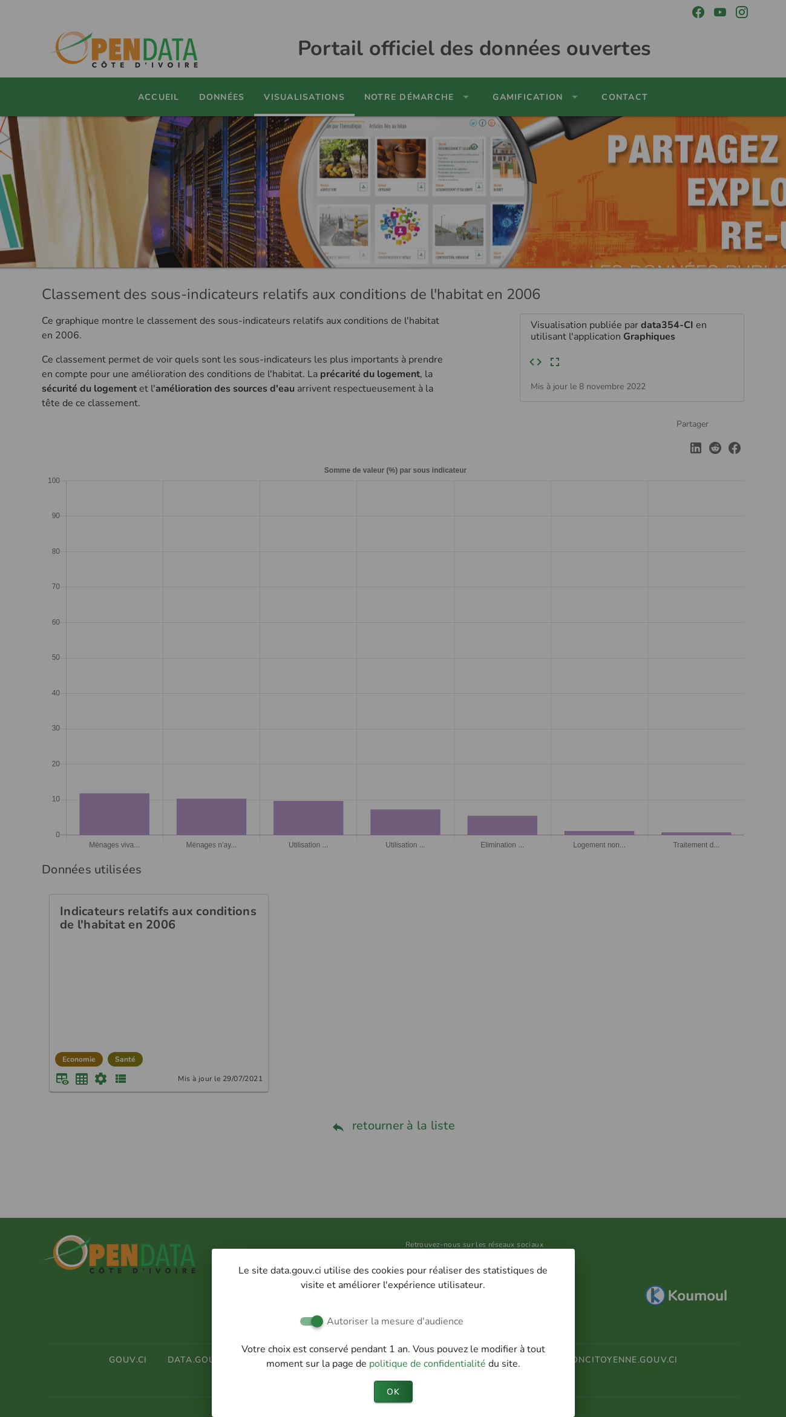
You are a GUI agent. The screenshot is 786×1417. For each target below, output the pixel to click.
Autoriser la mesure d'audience (395, 1321)
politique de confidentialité (428, 1363)
